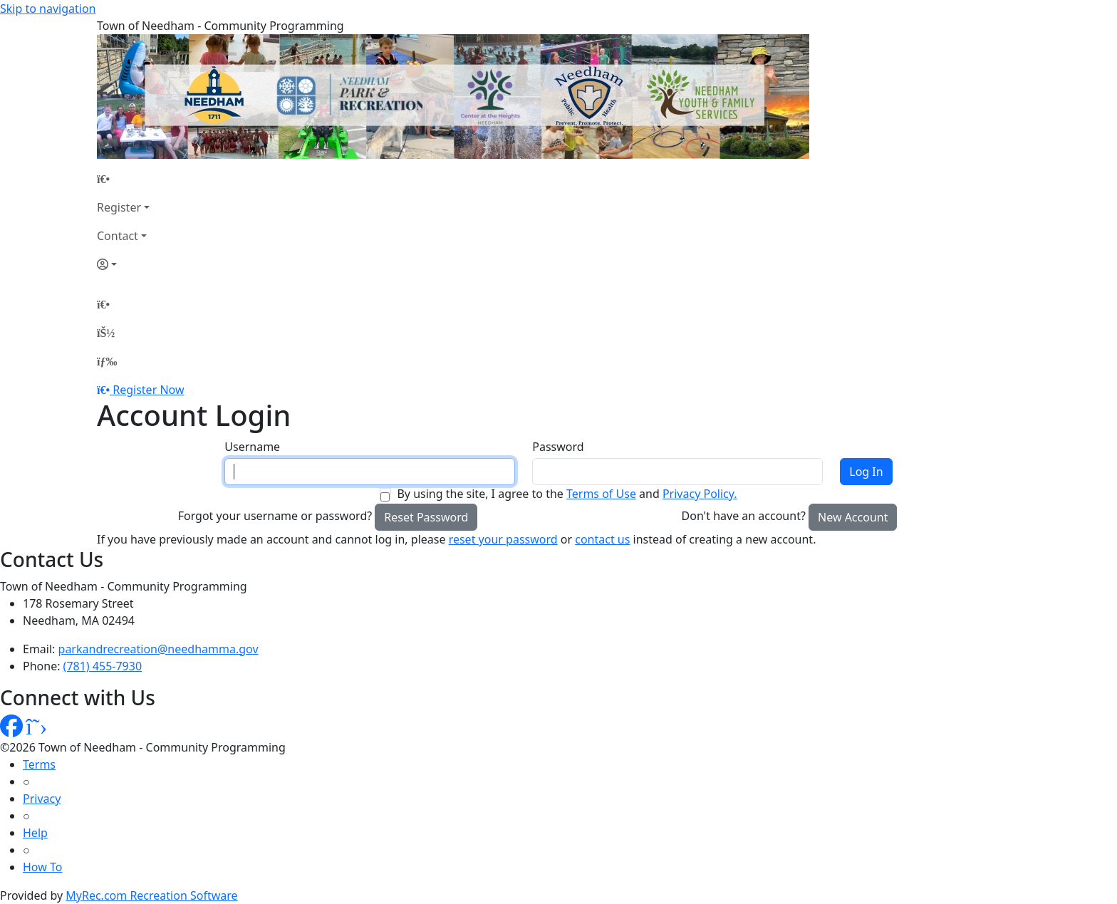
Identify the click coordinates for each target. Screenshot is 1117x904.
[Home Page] (123, 179)
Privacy (42, 798)
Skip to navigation (47, 8)
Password (557, 446)
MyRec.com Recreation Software (151, 895)
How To (42, 867)
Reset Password (426, 517)
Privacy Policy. (700, 494)
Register (119, 207)
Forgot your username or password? (275, 516)
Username (252, 446)
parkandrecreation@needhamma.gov (158, 649)
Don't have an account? (744, 516)
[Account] (123, 264)
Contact (117, 236)
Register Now (148, 390)
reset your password (503, 539)
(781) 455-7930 (102, 666)
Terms (39, 764)
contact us (602, 539)
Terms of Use (601, 494)
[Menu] (107, 361)
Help (35, 833)
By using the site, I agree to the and (567, 494)
